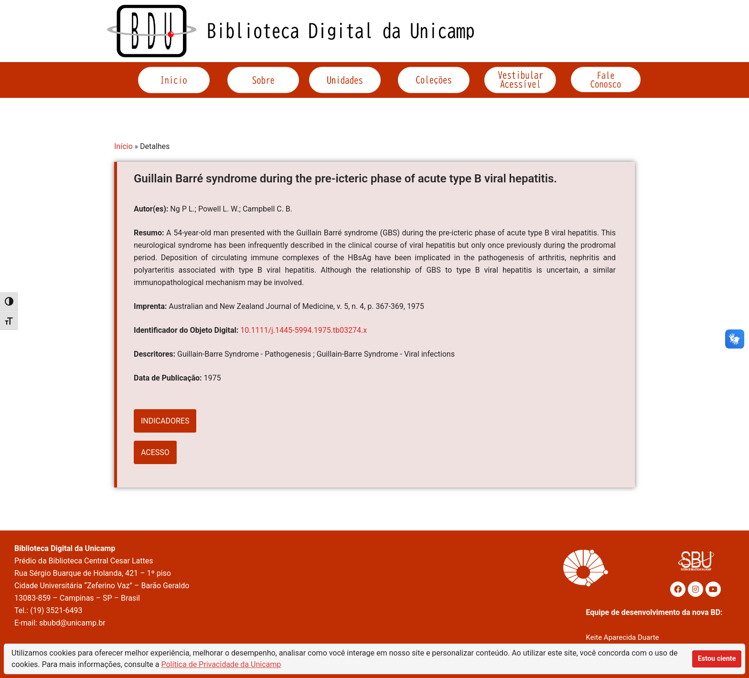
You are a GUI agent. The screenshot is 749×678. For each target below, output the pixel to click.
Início (123, 146)
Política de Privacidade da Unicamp (221, 664)
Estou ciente (717, 659)
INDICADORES (165, 420)
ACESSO (155, 452)
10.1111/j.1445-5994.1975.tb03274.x (303, 330)
